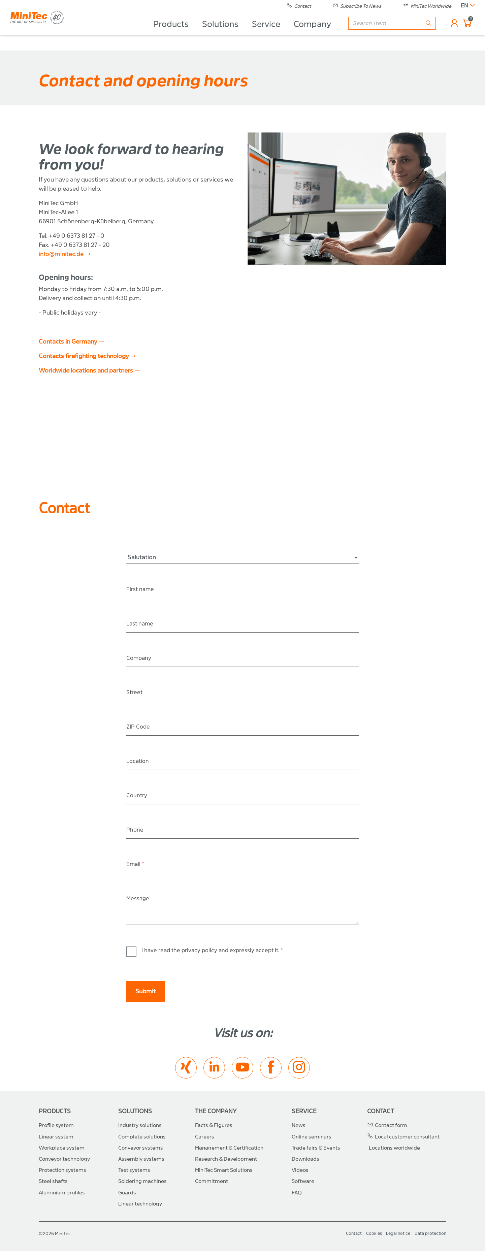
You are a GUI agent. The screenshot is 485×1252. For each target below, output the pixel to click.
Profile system (56, 1126)
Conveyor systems (140, 1148)
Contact (380, 1112)
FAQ (297, 1193)
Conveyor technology (64, 1159)
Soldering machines (142, 1182)
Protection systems (62, 1171)
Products (167, 32)
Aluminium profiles (62, 1193)
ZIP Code (139, 727)
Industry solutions (140, 1126)
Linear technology (140, 1204)
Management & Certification (229, 1148)
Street (135, 692)
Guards (127, 1193)
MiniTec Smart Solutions (224, 1171)
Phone (135, 830)
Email (136, 864)
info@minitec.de (61, 254)
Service (263, 32)
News (298, 1126)
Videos (300, 1171)
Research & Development (226, 1159)
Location (138, 761)
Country (137, 796)
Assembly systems (141, 1159)
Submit (145, 992)
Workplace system (62, 1148)
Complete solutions (142, 1137)
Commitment (211, 1182)
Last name (141, 624)
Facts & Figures (213, 1126)
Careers (204, 1137)
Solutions (217, 32)
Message (138, 899)
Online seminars (311, 1137)
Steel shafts (53, 1182)
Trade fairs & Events (316, 1148)
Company (309, 32)
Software (303, 1182)
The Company (216, 1112)
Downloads (305, 1159)
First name (141, 589)
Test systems (134, 1171)
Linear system (56, 1137)
